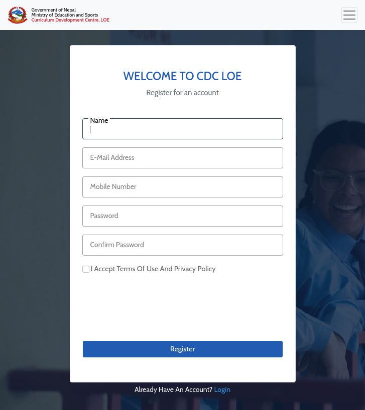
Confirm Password (117, 244)
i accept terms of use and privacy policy (153, 268)
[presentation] (158, 312)
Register (182, 348)
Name (99, 120)
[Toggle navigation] (349, 15)
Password (104, 215)
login (222, 389)
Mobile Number (113, 186)
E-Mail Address (112, 157)
